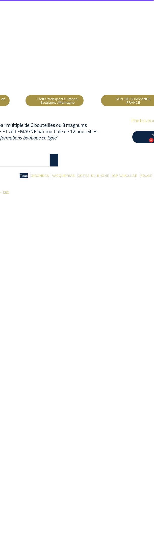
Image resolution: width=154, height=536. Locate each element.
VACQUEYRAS (63, 176)
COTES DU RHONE (93, 176)
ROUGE (146, 176)
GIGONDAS (40, 176)
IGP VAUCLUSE (124, 176)
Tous (24, 176)
